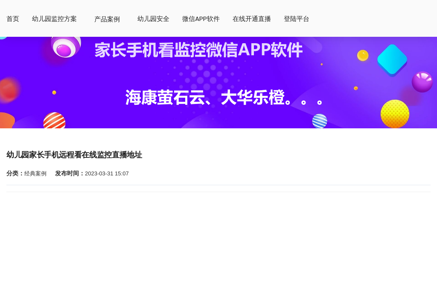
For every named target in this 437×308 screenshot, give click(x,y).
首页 (12, 19)
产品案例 (107, 19)
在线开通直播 (252, 19)
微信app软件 (201, 19)
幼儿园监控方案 (54, 19)
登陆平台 (296, 19)
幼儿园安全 (153, 19)
